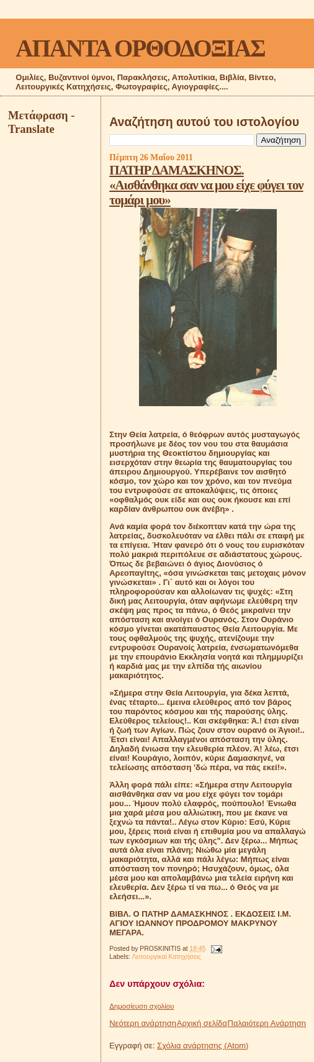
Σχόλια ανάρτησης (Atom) (202, 1045)
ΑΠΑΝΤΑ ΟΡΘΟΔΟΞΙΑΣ (140, 48)
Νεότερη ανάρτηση (142, 1023)
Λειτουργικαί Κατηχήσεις (166, 956)
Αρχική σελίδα (202, 1023)
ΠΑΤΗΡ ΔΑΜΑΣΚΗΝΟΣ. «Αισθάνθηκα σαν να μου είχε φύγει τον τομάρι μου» (206, 185)
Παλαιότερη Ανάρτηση (267, 1023)
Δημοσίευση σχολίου (141, 1006)
